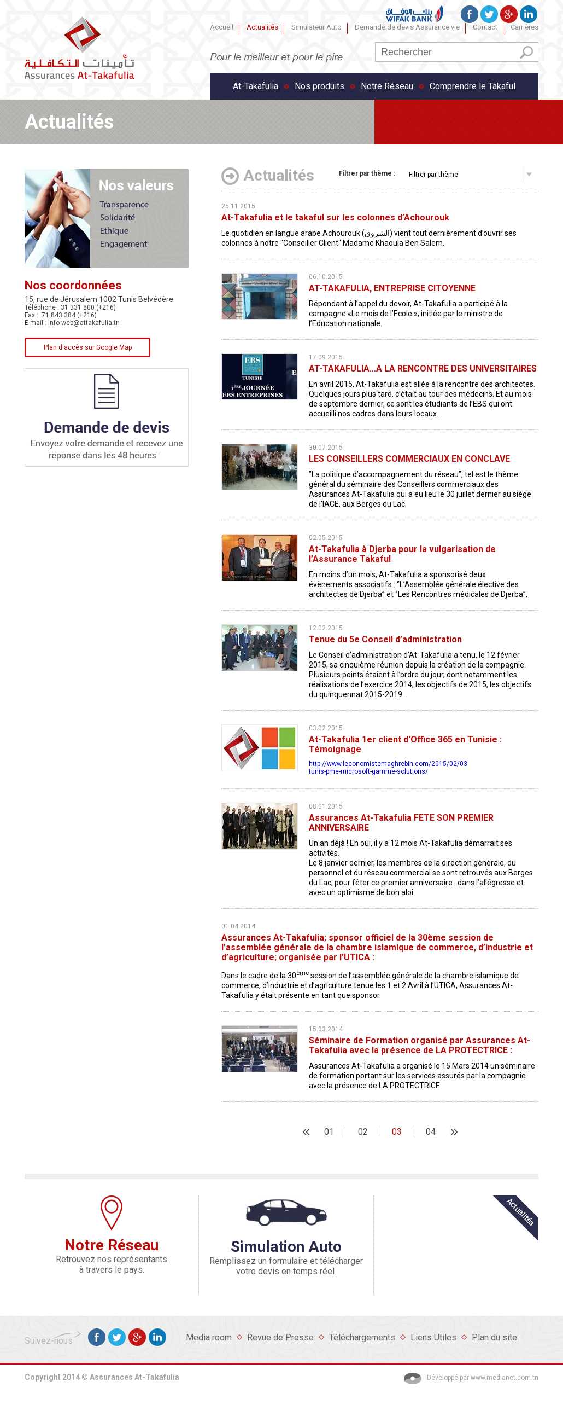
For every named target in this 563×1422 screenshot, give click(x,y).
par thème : (367, 173)
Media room (209, 1337)
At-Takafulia (255, 86)
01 (329, 1132)
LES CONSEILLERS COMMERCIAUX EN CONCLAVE (409, 459)
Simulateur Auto (316, 27)
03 (397, 1132)
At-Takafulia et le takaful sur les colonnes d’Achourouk (335, 218)
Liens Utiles (433, 1337)
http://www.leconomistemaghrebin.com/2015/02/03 (388, 764)
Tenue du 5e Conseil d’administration (385, 640)
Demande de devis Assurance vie (407, 27)
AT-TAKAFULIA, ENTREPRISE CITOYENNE (392, 288)
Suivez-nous (49, 1341)
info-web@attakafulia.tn (84, 323)
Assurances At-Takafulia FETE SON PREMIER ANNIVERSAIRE (401, 823)
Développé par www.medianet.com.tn (482, 1378)
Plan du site (494, 1337)
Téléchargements (362, 1337)
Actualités (262, 27)
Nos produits (319, 86)
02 (363, 1132)
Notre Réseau (387, 86)
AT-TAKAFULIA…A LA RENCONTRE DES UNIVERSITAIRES (423, 369)
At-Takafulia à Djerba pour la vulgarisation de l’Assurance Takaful (402, 554)
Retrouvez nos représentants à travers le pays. (111, 1264)
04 (431, 1132)
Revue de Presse (280, 1337)
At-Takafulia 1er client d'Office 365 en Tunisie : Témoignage (405, 744)
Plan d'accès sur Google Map (88, 347)
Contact (485, 27)
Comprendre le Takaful (472, 86)
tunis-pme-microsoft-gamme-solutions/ (369, 771)
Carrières (524, 27)
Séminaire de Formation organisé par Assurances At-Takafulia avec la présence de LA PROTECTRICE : (419, 1045)
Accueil (221, 27)
